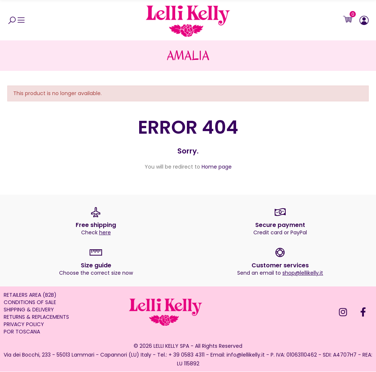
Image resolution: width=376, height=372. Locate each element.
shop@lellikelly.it (302, 273)
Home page (217, 167)
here (105, 232)
